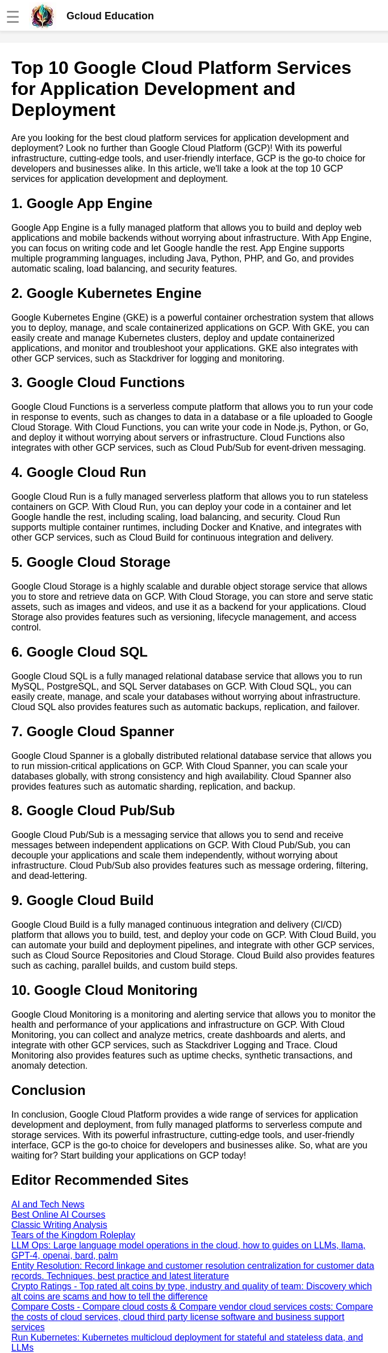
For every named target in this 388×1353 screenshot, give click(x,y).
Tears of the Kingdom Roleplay (73, 1235)
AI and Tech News (48, 1204)
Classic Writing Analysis (59, 1225)
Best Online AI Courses (58, 1214)
